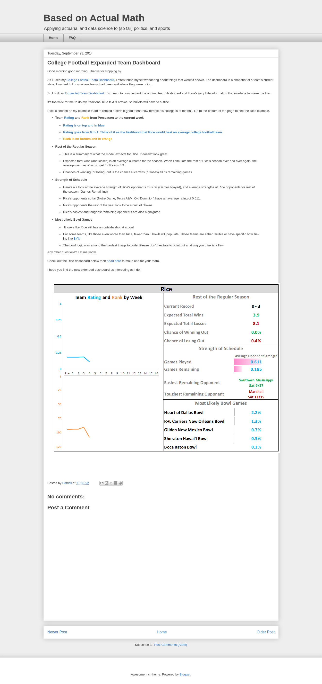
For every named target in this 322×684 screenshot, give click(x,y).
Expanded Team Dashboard (84, 93)
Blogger (184, 674)
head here (114, 261)
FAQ (72, 38)
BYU (77, 238)
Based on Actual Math (93, 18)
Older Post (266, 632)
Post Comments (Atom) (170, 645)
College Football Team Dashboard (90, 80)
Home (53, 38)
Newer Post (57, 632)
